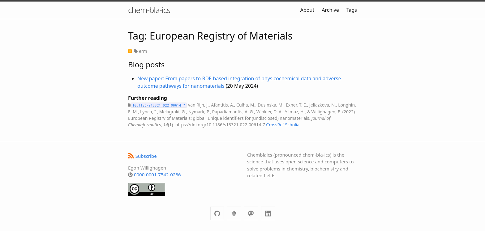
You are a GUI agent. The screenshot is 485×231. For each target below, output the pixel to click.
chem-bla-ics (149, 9)
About (307, 9)
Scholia (292, 125)
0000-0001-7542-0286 (157, 174)
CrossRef (275, 125)
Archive (330, 9)
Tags (351, 9)
